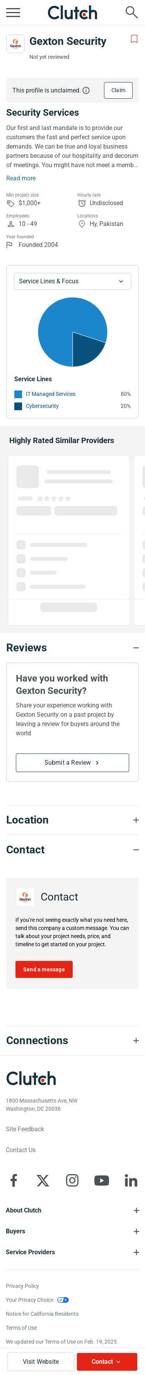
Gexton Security (67, 41)
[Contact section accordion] (72, 850)
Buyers (15, 1231)
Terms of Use (21, 1328)
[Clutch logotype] (31, 1078)
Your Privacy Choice (29, 1300)
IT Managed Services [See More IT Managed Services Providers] (50, 394)
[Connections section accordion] (72, 1040)
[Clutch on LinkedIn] (131, 1180)
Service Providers (30, 1252)
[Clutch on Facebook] (13, 1180)
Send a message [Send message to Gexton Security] (44, 969)
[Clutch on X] (43, 1180)
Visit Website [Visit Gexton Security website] (41, 1361)
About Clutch (23, 1210)
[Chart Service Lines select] (72, 281)
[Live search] (132, 12)
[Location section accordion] (72, 820)
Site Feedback (25, 1129)
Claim (118, 90)
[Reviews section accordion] (72, 648)
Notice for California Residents (42, 1314)
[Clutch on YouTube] (101, 1180)
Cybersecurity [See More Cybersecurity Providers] (42, 406)
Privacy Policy (22, 1286)
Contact (102, 1361)
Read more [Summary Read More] (21, 178)
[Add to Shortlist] (134, 39)
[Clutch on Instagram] (72, 1180)
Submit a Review (67, 762)
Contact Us (21, 1150)
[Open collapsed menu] (13, 12)
